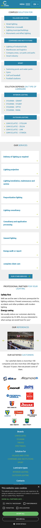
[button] (3, 340)
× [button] (38, 487)
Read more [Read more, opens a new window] (20, 496)
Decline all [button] (20, 519)
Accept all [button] (21, 514)
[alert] (20, 506)
